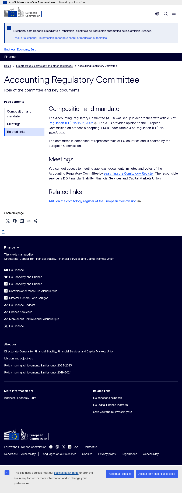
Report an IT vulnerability (20, 454)
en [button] (157, 14)
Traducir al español (25, 37)
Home (7, 65)
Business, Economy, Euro (20, 49)
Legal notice (129, 454)
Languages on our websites (58, 454)
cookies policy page (66, 472)
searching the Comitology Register (128, 173)
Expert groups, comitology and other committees (44, 65)
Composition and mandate (19, 114)
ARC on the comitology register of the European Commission (92, 201)
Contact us (90, 447)
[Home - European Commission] (25, 12)
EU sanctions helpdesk (107, 398)
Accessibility (151, 454)
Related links (16, 132)
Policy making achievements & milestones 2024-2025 (38, 365)
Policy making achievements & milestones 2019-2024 (38, 372)
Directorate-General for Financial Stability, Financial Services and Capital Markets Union (59, 351)
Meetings (13, 124)
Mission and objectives (18, 358)
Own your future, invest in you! (112, 412)
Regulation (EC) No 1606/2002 (71, 123)
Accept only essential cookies (156, 473)
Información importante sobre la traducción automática (73, 37)
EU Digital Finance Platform (110, 405)
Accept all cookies (120, 473)
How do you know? (72, 2)
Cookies (87, 454)
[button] (7, 221)
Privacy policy (107, 454)
